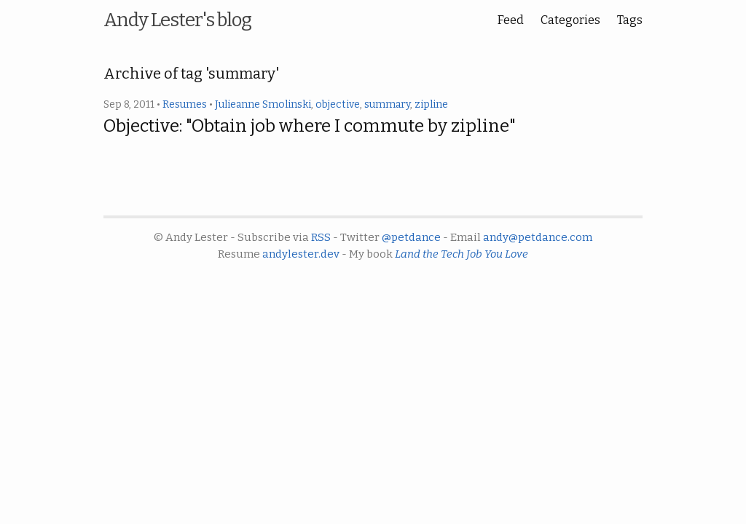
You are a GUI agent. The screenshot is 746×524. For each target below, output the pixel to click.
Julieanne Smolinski (263, 104)
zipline (431, 104)
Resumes (184, 104)
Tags (630, 20)
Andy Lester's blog (177, 20)
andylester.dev (300, 254)
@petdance (411, 237)
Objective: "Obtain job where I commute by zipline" (309, 126)
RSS (321, 237)
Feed (511, 20)
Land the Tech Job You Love (461, 254)
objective (337, 104)
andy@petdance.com (537, 237)
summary (387, 104)
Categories (570, 20)
